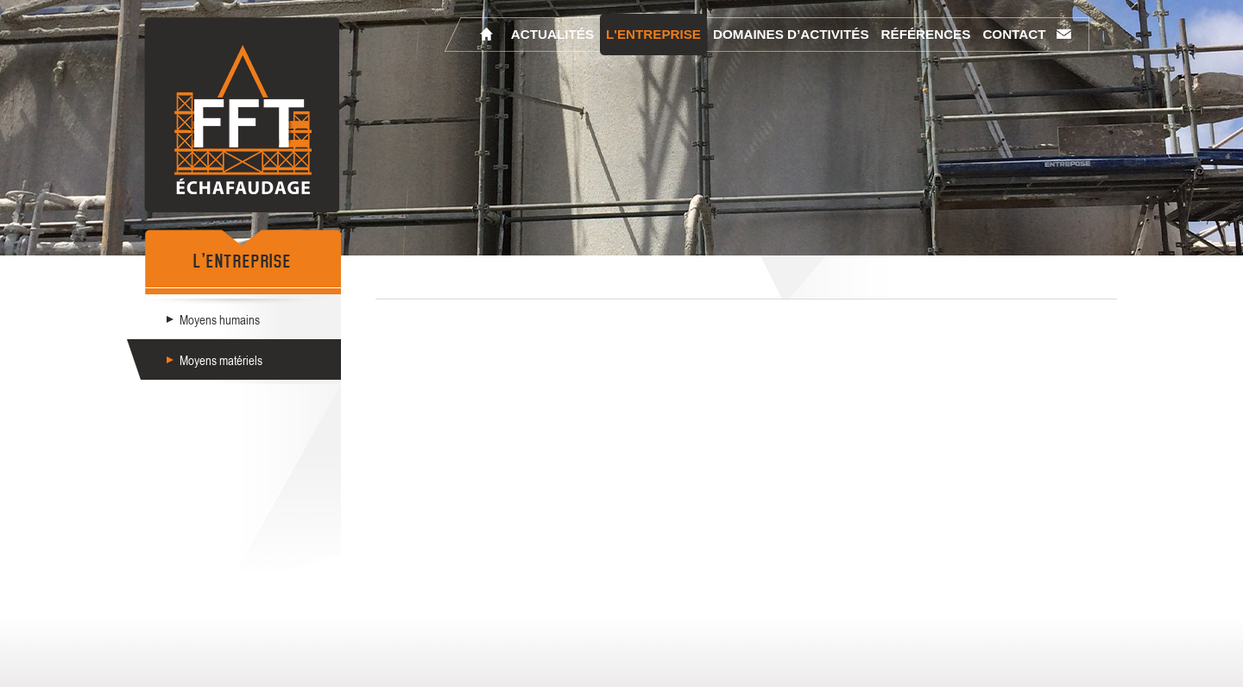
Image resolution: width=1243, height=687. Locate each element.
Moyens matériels (221, 359)
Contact (1013, 34)
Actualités (552, 34)
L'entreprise (653, 34)
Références (926, 34)
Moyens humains (220, 319)
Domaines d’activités (791, 34)
